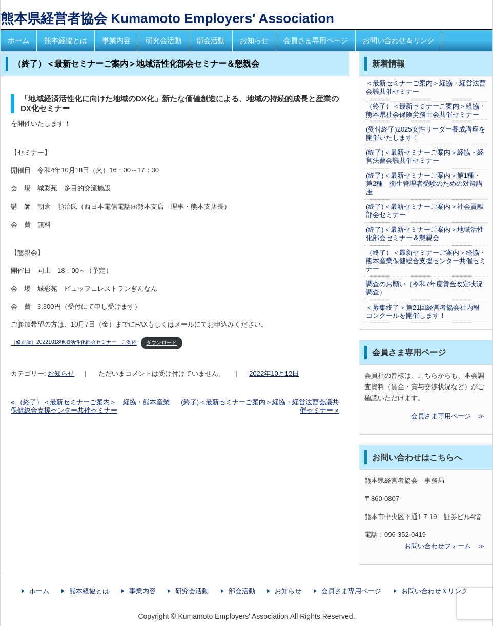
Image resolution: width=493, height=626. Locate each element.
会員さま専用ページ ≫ (424, 416)
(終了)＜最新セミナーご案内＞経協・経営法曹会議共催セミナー (425, 156)
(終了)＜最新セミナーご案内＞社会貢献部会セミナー (425, 211)
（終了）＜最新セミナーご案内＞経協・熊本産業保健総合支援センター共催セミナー (426, 261)
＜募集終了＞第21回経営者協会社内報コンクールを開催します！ (423, 311)
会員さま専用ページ (315, 40)
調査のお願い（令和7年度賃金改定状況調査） (424, 288)
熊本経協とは (65, 40)
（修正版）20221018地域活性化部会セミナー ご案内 (74, 343)
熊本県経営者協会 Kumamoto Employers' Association (167, 18)
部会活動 (210, 40)
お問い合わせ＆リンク (399, 40)
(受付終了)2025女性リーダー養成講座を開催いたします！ (425, 133)
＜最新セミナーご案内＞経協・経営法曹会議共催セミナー (426, 87)
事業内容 (116, 40)
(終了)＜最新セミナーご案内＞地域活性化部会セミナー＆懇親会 (425, 234)
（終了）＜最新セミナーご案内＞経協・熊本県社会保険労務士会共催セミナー (426, 110)
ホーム (18, 40)
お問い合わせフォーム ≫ (424, 546)
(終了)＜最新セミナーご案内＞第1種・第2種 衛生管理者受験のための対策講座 (424, 183)
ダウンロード (161, 343)
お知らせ (254, 40)
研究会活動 (163, 40)
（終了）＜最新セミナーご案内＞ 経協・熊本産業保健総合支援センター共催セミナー (90, 406)
